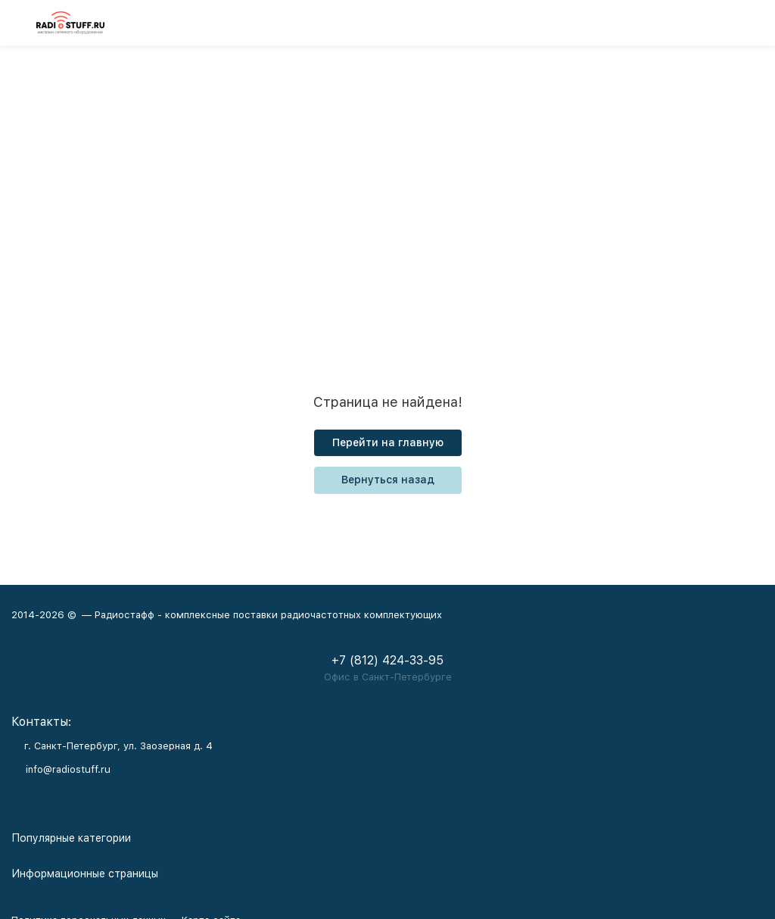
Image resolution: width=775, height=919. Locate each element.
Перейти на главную (388, 442)
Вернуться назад (387, 480)
